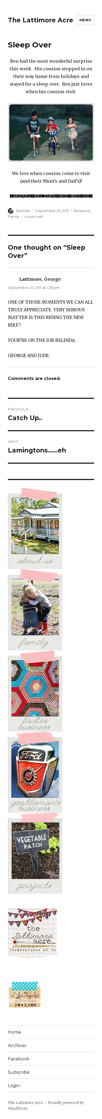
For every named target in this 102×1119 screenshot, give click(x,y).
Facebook (18, 1058)
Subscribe (19, 1072)
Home (14, 1032)
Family (13, 216)
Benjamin (82, 211)
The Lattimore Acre (40, 20)
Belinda (23, 211)
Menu (85, 20)
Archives (17, 1045)
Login (14, 1085)
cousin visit (33, 216)
